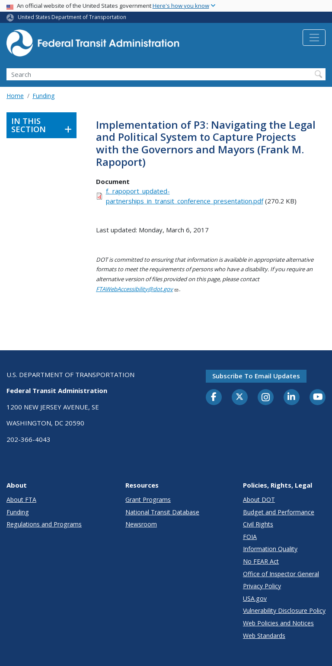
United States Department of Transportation (72, 17)
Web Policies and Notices (278, 623)
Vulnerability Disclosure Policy (284, 610)
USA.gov (255, 598)
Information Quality (270, 549)
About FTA (21, 499)
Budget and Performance (278, 512)
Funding (43, 96)
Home (15, 96)
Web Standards (264, 635)
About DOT (259, 499)
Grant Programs (148, 499)
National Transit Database (162, 512)
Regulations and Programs (44, 524)
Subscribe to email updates (256, 375)
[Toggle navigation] (314, 37)
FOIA (250, 537)
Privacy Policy (262, 586)
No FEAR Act (261, 561)
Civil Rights (258, 524)
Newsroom (141, 524)
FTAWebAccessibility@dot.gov (137, 289)
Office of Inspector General (281, 574)
